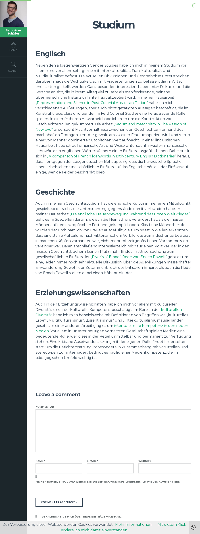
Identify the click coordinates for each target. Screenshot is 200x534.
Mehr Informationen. (133, 524)
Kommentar (44, 406)
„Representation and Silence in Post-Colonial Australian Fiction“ (91, 103)
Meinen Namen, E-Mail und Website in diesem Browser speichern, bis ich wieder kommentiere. (107, 481)
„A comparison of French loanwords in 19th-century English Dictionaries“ (111, 156)
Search (13, 66)
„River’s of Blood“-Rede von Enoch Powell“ (129, 257)
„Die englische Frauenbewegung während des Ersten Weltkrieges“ (130, 214)
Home (13, 47)
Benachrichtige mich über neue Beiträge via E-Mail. (81, 516)
